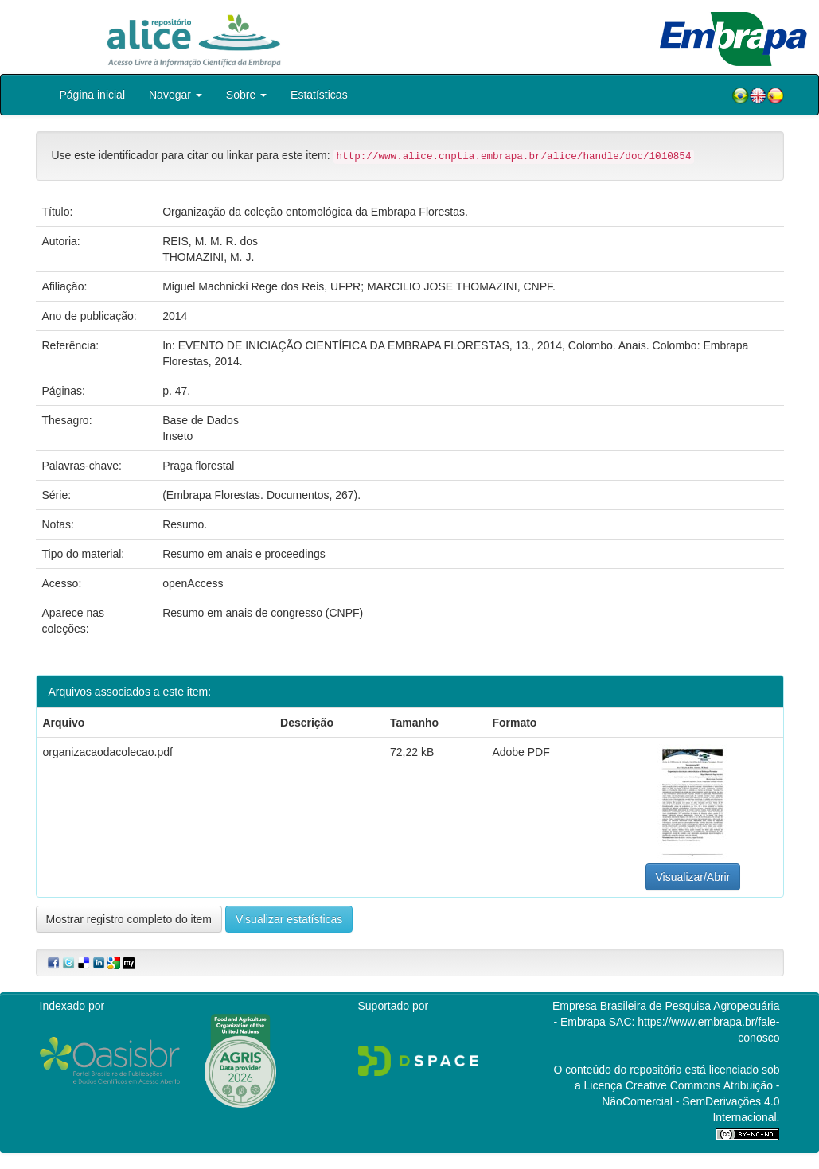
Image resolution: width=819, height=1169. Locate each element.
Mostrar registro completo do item (129, 919)
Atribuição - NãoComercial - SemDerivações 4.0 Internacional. (690, 1101)
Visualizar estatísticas (289, 919)
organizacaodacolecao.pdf (108, 752)
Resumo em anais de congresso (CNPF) (262, 612)
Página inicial (93, 94)
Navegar (175, 94)
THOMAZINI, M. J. (208, 257)
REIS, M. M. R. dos (210, 241)
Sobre (246, 94)
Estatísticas (319, 94)
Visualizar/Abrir (693, 877)
